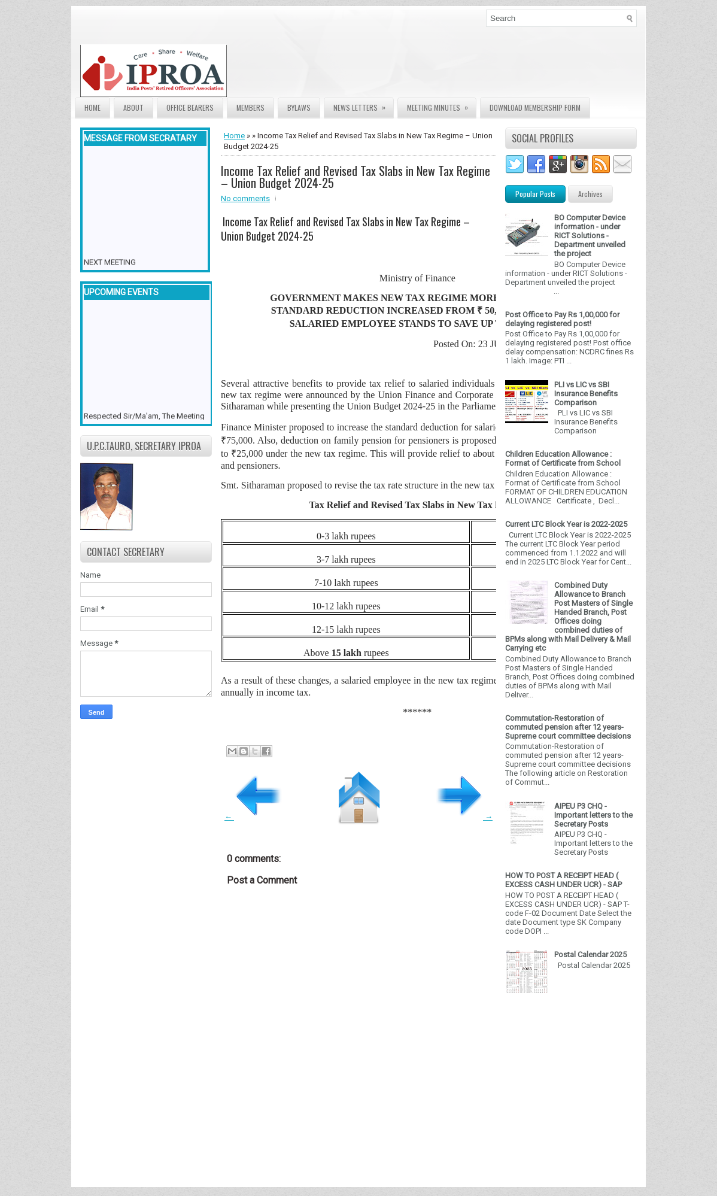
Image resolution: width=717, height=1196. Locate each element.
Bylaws (299, 107)
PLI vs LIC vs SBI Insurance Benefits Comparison (586, 393)
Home (92, 107)
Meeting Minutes (441, 105)
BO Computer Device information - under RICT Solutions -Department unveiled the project (589, 235)
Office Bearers (190, 107)
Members (250, 107)
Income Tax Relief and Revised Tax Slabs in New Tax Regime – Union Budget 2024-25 (355, 177)
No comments (245, 198)
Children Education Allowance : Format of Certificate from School (563, 459)
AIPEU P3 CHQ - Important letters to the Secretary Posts (593, 815)
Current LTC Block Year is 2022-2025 (566, 524)
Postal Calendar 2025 (590, 954)
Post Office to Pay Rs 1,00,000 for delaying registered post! (562, 319)
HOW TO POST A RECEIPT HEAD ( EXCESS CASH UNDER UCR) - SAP (563, 880)
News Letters (363, 105)
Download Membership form (535, 107)
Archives (590, 194)
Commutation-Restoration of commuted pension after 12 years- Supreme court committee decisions (568, 727)
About (133, 107)
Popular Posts (535, 194)
